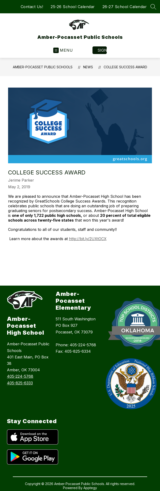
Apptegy (90, 488)
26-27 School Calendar (124, 6)
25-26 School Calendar (73, 6)
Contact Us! (32, 6)
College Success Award (125, 67)
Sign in (102, 50)
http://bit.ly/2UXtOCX (88, 238)
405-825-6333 (20, 383)
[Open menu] (63, 50)
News (88, 67)
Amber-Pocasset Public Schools (43, 67)
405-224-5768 (20, 376)
